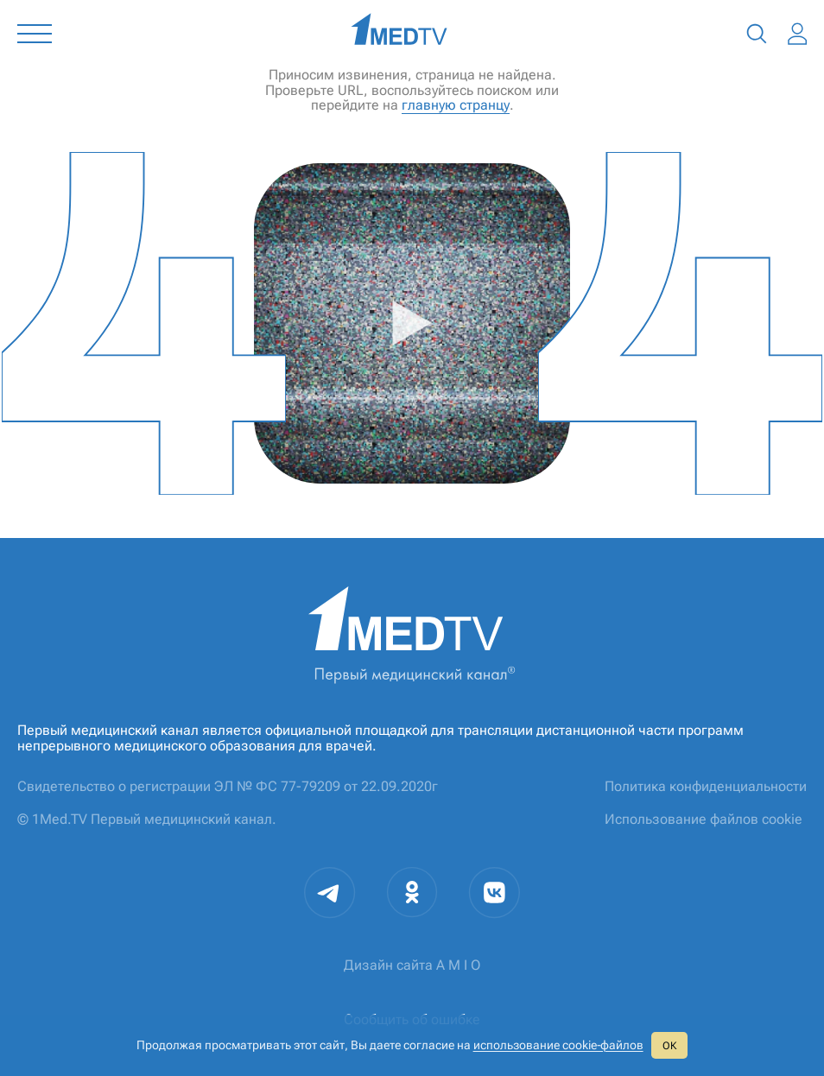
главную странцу (456, 105)
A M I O (458, 965)
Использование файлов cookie (703, 819)
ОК (669, 1046)
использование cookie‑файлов (558, 1045)
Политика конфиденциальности (706, 786)
